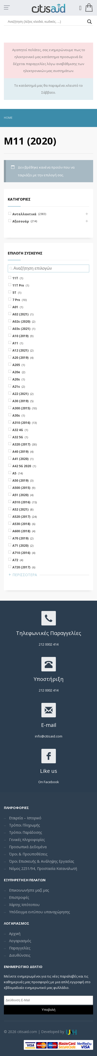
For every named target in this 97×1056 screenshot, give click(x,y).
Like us (48, 770)
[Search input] (46, 21)
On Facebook (48, 782)
